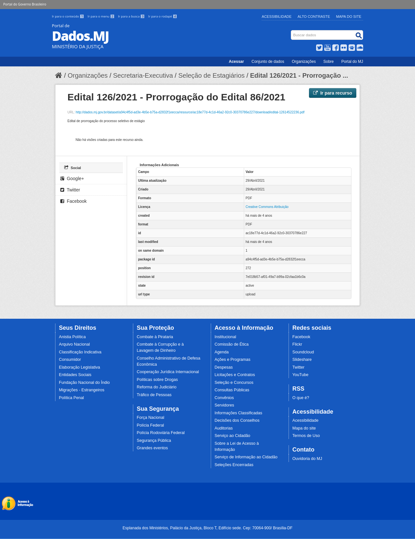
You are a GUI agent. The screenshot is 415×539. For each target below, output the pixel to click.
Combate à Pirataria (155, 337)
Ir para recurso (332, 93)
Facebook (73, 201)
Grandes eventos (152, 448)
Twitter (70, 189)
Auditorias (224, 428)
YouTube (300, 375)
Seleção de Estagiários (211, 75)
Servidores (224, 405)
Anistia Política (72, 337)
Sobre (328, 61)
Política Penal (71, 398)
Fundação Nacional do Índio (84, 382)
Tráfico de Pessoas (154, 395)
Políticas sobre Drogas (157, 379)
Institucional (225, 337)
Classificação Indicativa (80, 352)
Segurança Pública (154, 440)
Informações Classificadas (238, 413)
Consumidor (70, 359)
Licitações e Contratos (235, 375)
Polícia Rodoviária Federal (161, 432)
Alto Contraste (314, 16)
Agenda (222, 352)
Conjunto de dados (268, 61)
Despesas (224, 367)
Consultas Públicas (232, 390)
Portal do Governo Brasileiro (24, 4)
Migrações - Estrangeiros (81, 390)
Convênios (224, 398)
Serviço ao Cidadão (232, 435)
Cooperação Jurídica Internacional (168, 372)
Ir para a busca (132, 16)
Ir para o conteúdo (68, 16)
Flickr (297, 344)
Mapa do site (304, 428)
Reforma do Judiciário (157, 387)
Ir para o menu (101, 16)
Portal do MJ (352, 61)
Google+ (72, 178)
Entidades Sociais (75, 375)
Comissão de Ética (232, 344)
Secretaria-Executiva (143, 75)
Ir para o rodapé (162, 16)
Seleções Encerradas (234, 465)
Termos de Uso (306, 435)
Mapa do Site (349, 16)
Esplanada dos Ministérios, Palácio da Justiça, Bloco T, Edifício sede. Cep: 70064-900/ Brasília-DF (207, 528)
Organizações (304, 61)
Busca (291, 31)
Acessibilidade (276, 16)
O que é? (300, 398)
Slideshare (302, 359)
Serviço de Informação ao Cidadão (246, 457)
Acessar (236, 61)
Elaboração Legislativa (79, 367)
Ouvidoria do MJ (307, 458)
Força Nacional (150, 417)
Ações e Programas (233, 359)
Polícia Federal (150, 425)
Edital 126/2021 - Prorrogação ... (299, 75)
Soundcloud (303, 352)
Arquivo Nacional (74, 344)
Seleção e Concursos (234, 382)
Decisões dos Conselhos (237, 420)
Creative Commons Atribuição (267, 207)
